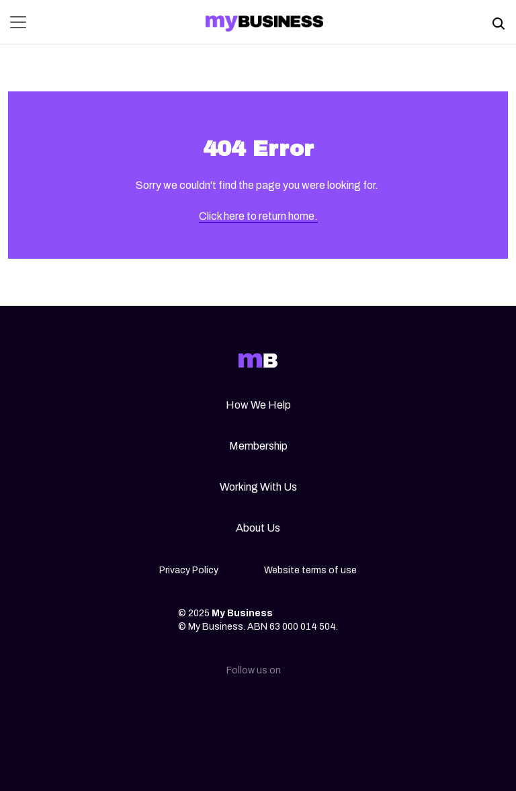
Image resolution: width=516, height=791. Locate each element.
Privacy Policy (188, 570)
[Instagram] (236, 706)
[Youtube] (322, 706)
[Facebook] (279, 706)
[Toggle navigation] (22, 22)
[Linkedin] (193, 706)
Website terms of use (310, 570)
